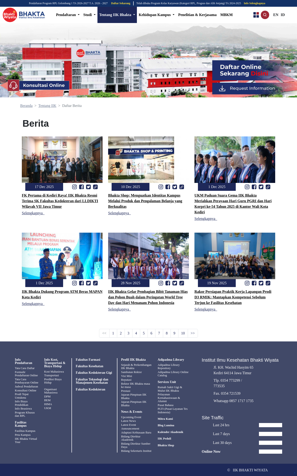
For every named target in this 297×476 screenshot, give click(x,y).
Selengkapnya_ (33, 213)
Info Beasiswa (23, 408)
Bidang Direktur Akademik (131, 437)
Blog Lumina (166, 425)
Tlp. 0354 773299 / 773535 (227, 382)
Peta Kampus (23, 434)
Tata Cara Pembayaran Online (26, 381)
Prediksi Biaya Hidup (52, 381)
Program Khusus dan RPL (25, 413)
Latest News (128, 420)
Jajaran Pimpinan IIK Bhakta (133, 396)
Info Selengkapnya (254, 3)
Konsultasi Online (25, 390)
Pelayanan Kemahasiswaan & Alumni (169, 398)
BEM (47, 400)
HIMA (48, 404)
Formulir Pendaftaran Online (26, 373)
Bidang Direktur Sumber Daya (136, 444)
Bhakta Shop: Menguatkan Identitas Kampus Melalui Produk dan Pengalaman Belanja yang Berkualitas (145, 200)
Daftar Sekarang (120, 3)
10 (183, 333)
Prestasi (125, 390)
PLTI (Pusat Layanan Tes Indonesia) (173, 410)
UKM (47, 407)
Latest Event (128, 424)
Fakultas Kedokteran (90, 389)
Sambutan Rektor (131, 372)
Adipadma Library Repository (169, 366)
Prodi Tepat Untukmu (22, 395)
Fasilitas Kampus (25, 430)
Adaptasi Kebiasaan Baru (136, 432)
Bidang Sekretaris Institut (136, 450)
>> (193, 333)
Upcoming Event (131, 416)
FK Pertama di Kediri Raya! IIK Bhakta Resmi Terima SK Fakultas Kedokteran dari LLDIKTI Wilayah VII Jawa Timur (60, 200)
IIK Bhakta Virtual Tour (26, 439)
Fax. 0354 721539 (226, 393)
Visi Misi (126, 375)
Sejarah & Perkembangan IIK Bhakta (136, 366)
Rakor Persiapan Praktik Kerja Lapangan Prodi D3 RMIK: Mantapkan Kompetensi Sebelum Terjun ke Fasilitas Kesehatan (232, 297)
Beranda (26, 106)
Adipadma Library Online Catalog (173, 373)
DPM (47, 396)
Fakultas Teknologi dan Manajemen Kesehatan (92, 381)
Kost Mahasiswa (54, 371)
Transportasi (51, 375)
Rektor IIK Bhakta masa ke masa (135, 385)
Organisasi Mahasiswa (51, 390)
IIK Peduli (164, 438)
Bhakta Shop (166, 445)
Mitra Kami (165, 418)
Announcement (130, 428)
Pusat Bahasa (166, 405)
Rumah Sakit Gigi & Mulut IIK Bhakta (170, 389)
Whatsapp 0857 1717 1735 (233, 400)
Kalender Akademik (170, 431)
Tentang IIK (47, 106)
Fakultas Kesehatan (89, 366)
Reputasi (126, 379)
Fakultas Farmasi (88, 359)
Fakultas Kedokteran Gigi (94, 372)
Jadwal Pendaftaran (26, 386)
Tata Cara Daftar (25, 368)
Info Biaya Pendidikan (21, 403)
